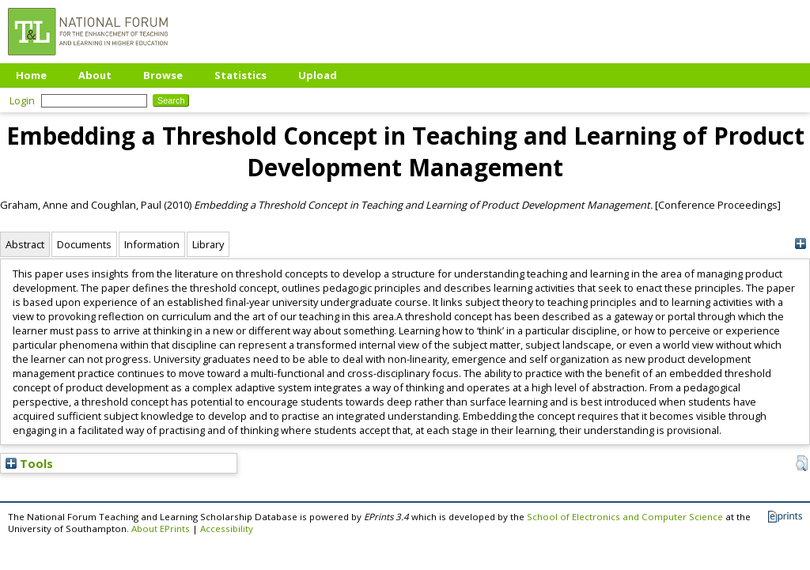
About (95, 75)
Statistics (240, 75)
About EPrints (160, 528)
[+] (800, 244)
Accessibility (226, 528)
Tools (29, 463)
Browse (163, 75)
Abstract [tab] (25, 244)
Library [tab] (208, 244)
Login (22, 100)
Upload (317, 75)
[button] (802, 463)
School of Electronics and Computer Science (625, 517)
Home (31, 75)
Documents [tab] (84, 244)
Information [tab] (152, 244)
